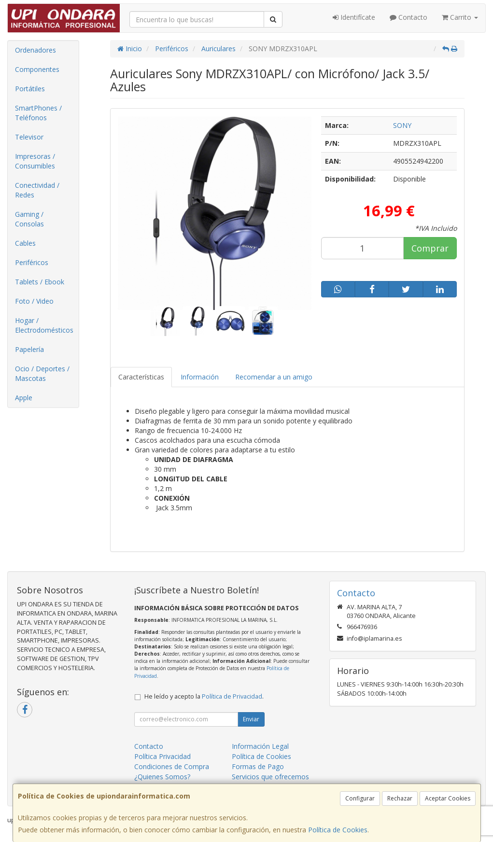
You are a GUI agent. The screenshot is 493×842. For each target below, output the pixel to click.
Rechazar (399, 798)
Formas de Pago (258, 766)
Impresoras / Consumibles (35, 161)
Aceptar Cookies (447, 798)
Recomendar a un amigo (273, 376)
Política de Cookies (337, 829)
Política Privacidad (162, 756)
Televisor (29, 136)
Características (141, 376)
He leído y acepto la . (204, 696)
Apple (23, 397)
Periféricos (31, 262)
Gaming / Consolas (29, 219)
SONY (402, 125)
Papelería (29, 349)
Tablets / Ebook (39, 281)
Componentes (37, 69)
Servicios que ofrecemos (270, 776)
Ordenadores (35, 50)
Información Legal (260, 746)
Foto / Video (34, 301)
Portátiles (30, 88)
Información (200, 376)
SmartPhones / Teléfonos (38, 112)
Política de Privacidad (232, 696)
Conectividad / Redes (37, 190)
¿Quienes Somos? (162, 776)
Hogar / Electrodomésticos (44, 325)
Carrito (460, 17)
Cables (25, 243)
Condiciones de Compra (171, 766)
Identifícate (354, 17)
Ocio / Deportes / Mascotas (42, 373)
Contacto (408, 17)
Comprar (430, 248)
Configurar (360, 798)
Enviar (251, 719)
